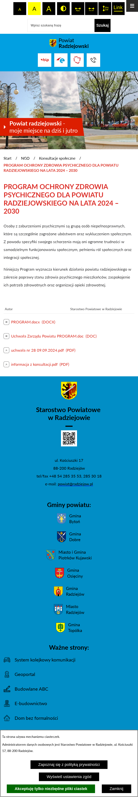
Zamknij (116, 788)
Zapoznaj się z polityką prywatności (69, 764)
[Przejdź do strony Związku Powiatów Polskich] (77, 60)
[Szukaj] (102, 25)
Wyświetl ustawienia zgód (69, 776)
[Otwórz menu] (132, 6)
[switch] (77, 8)
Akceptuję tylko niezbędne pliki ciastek (51, 788)
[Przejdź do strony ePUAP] (60, 60)
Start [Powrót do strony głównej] (8, 158)
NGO (25, 158)
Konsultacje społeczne (57, 158)
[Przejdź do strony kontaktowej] (93, 60)
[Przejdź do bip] (44, 60)
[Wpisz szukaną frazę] (60, 25)
